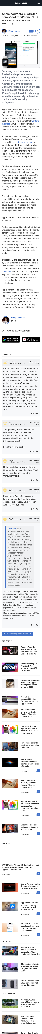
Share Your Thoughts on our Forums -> (17, 634)
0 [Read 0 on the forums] (38, 815)
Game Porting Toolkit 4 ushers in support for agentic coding (30, 886)
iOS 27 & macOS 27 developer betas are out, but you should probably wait (30, 927)
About (34, 362)
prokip (11, 489)
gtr (9, 423)
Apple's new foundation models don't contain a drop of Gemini (30, 762)
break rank (7, 271)
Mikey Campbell (14, 31)
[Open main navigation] (38, 3)
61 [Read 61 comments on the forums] (31, 31)
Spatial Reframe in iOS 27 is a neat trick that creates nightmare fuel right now (30, 806)
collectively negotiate (22, 142)
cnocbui (11, 518)
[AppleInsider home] (21, 3)
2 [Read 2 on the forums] (38, 935)
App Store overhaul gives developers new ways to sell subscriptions (29, 906)
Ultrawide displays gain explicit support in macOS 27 (30, 827)
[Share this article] (37, 31)
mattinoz (11, 460)
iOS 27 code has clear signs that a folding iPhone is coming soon (28, 783)
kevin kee (12, 362)
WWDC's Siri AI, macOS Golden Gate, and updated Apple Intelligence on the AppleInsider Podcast (20, 867)
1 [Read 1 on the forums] (38, 791)
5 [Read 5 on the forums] (38, 770)
